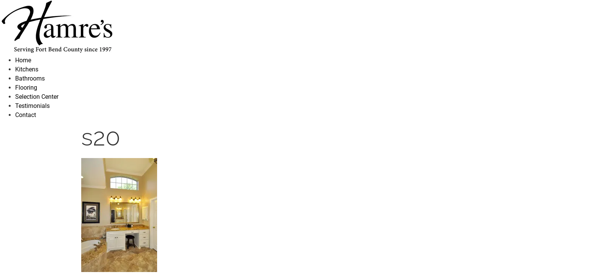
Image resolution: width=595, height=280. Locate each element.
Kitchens (26, 69)
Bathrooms (30, 78)
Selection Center (36, 96)
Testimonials (32, 105)
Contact (25, 115)
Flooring (26, 87)
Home (23, 60)
